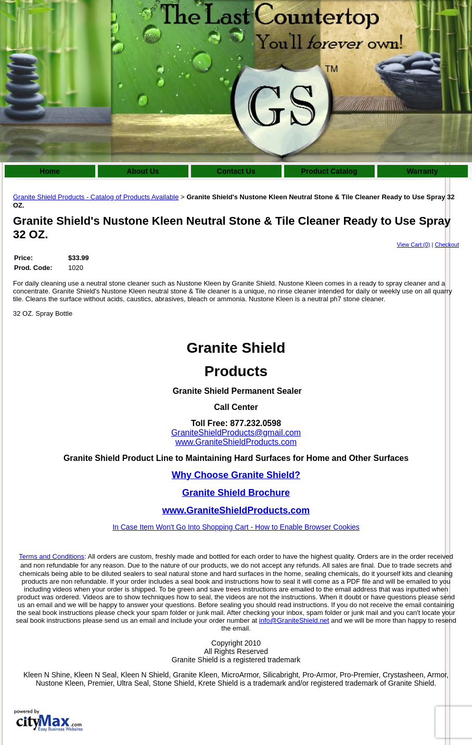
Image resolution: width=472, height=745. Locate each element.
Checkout (447, 244)
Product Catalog (329, 171)
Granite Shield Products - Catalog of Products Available (95, 197)
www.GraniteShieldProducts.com (236, 442)
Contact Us (236, 171)
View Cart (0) (413, 244)
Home (50, 171)
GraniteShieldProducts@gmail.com (236, 432)
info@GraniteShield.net (294, 620)
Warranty (422, 171)
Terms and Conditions (51, 556)
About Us (142, 171)
